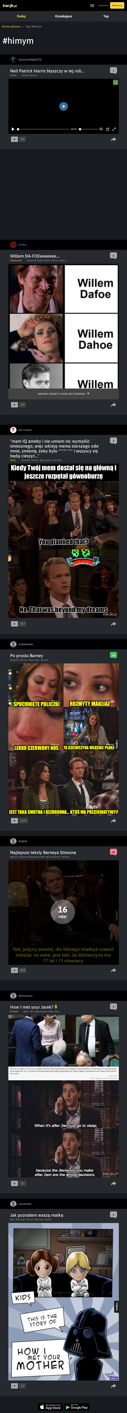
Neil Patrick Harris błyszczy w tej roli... (47, 70)
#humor (35, 460)
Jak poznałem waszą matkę (36, 1215)
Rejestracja (117, 5)
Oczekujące (62, 16)
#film (12, 1219)
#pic (37, 660)
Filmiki (13, 75)
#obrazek (31, 260)
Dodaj (20, 16)
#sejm (51, 1011)
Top (104, 16)
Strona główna (11, 26)
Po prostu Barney (26, 655)
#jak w (63, 260)
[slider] (43, 129)
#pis (32, 1011)
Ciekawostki (16, 260)
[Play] (13, 129)
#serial (25, 75)
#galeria (14, 857)
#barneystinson (53, 857)
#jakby (47, 260)
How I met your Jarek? (33, 1007)
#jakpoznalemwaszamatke (32, 857)
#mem (31, 660)
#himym (33, 75)
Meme (13, 460)
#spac (26, 1011)
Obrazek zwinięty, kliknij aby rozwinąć (61, 394)
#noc (57, 1011)
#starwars (39, 1219)
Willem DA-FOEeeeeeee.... (35, 256)
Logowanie (103, 5)
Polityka (14, 1011)
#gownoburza (46, 460)
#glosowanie (41, 1011)
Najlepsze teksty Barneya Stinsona (43, 852)
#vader (48, 1219)
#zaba (40, 260)
